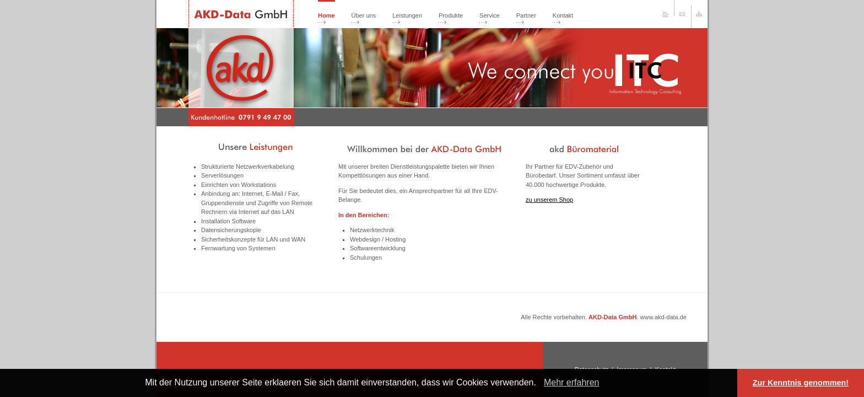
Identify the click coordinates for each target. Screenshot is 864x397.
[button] (540, 383)
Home (326, 15)
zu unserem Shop (549, 199)
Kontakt (563, 15)
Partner (526, 15)
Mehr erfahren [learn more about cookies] (572, 382)
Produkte (451, 15)
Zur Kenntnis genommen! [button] (801, 382)
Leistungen (407, 15)
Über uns (364, 15)
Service (489, 15)
